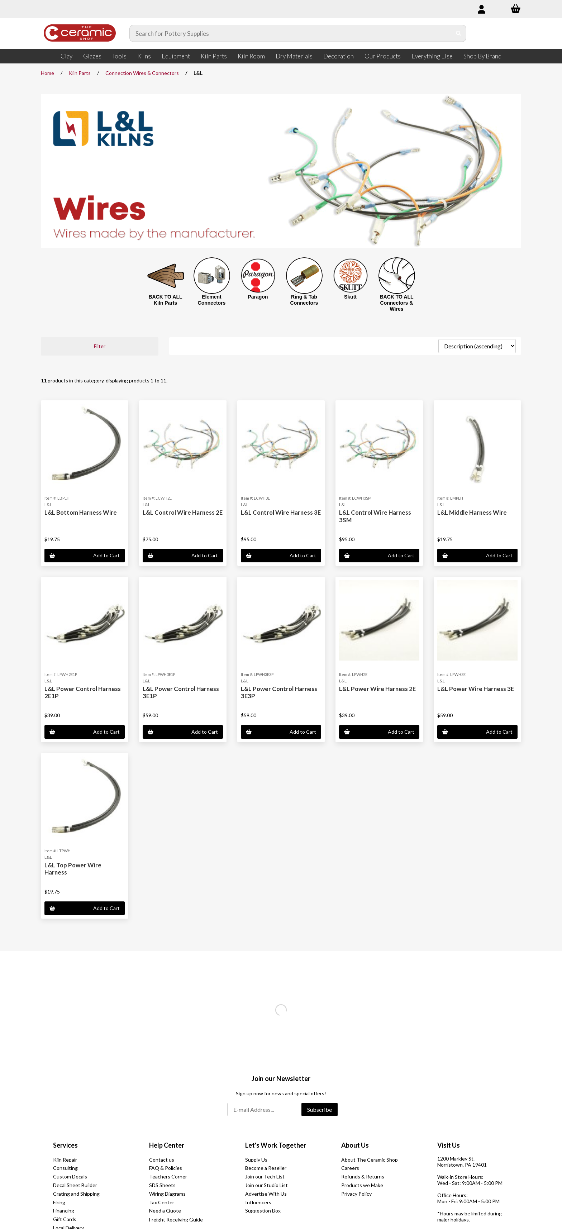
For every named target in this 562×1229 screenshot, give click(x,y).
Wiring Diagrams (167, 1194)
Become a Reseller (265, 1168)
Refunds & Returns (362, 1176)
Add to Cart (84, 555)
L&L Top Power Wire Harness (72, 868)
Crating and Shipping (76, 1194)
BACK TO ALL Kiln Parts (165, 300)
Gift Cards (64, 1219)
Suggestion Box (263, 1210)
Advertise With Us (266, 1194)
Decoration (338, 56)
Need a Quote (165, 1210)
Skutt (350, 297)
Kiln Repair (65, 1160)
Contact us (161, 1160)
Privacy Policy (356, 1194)
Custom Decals (70, 1176)
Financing (63, 1210)
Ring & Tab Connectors (304, 300)
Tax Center (161, 1202)
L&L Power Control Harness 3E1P (181, 692)
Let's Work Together (275, 1145)
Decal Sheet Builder (75, 1185)
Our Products (383, 56)
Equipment (176, 56)
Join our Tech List (265, 1176)
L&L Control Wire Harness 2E (183, 512)
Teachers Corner (168, 1176)
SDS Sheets (162, 1185)
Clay (66, 56)
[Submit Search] (458, 33)
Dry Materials (294, 56)
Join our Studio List (266, 1185)
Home (47, 73)
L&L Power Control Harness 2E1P (82, 692)
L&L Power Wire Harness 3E (475, 688)
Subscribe (319, 1109)
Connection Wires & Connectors (142, 73)
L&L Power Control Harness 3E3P (279, 692)
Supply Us (256, 1160)
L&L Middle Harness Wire (472, 512)
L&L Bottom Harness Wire (80, 512)
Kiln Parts (214, 56)
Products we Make (362, 1185)
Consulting (65, 1168)
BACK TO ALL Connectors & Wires (396, 303)
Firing (59, 1202)
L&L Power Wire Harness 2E (377, 688)
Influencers (258, 1202)
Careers (350, 1168)
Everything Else (432, 56)
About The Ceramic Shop (369, 1160)
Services (65, 1145)
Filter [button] (99, 346)
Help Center (166, 1145)
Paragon (258, 297)
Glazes (92, 56)
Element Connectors (212, 300)
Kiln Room (251, 56)
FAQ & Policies (165, 1168)
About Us (355, 1145)
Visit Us (448, 1145)
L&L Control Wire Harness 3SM (375, 516)
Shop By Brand (482, 56)
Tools (119, 56)
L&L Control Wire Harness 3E (281, 512)
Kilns (144, 56)
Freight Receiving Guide (176, 1219)
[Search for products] (290, 33)
